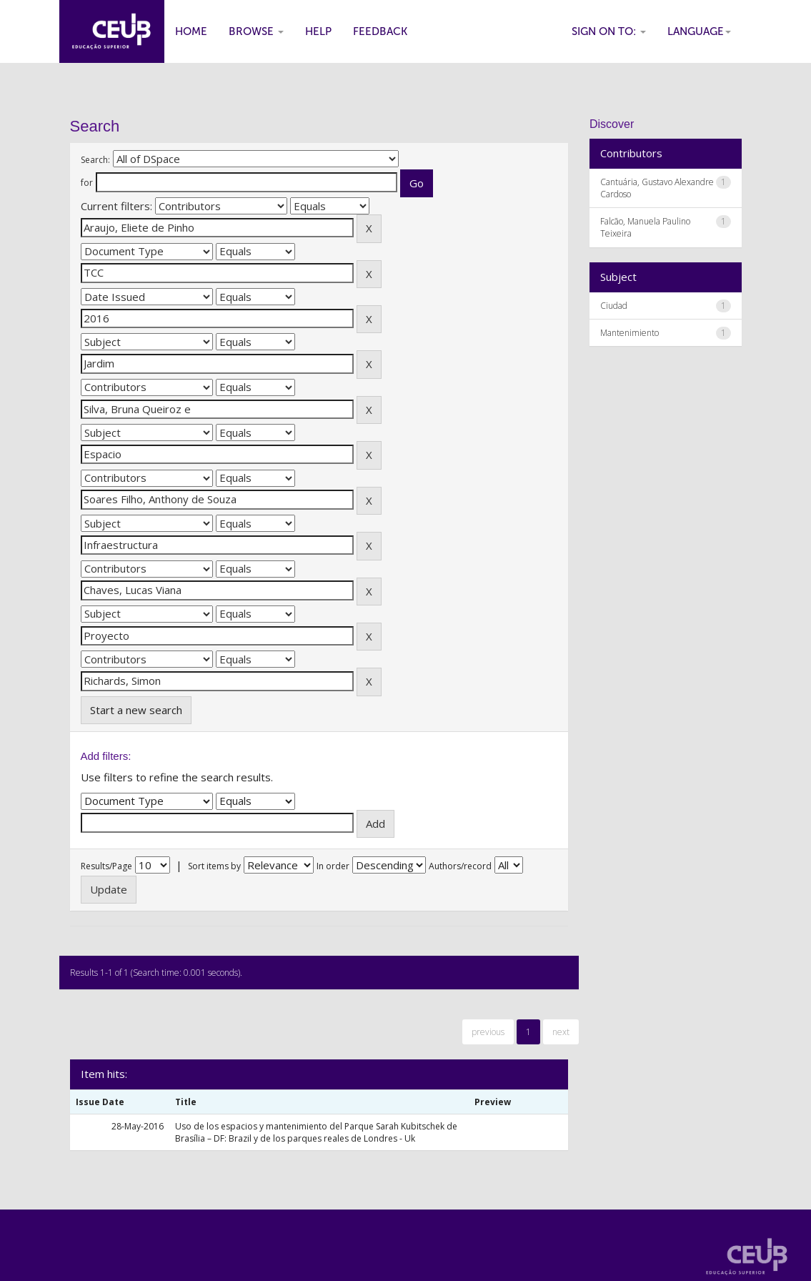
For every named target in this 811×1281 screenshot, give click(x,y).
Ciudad (613, 306)
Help (318, 31)
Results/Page (106, 866)
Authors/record (460, 866)
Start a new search (136, 710)
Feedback (380, 31)
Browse (256, 31)
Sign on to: (609, 31)
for (87, 183)
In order (333, 866)
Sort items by (214, 866)
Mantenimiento (629, 333)
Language (699, 31)
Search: (95, 160)
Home (191, 31)
